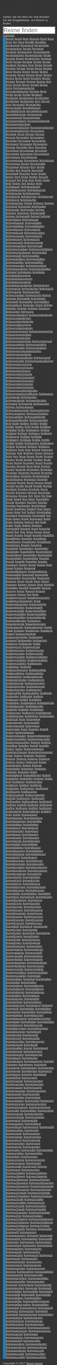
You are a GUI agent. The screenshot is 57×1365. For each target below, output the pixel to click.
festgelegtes (29, 1071)
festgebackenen (16, 821)
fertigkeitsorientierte (18, 282)
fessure (40, 591)
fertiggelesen (31, 239)
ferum (9, 462)
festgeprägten (31, 1133)
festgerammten (15, 1143)
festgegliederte (33, 959)
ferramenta (13, 45)
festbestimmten (15, 686)
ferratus (22, 65)
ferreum (21, 81)
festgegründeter (37, 972)
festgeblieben (34, 850)
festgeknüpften (15, 1041)
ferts (20, 453)
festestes (23, 771)
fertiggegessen (15, 236)
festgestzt (12, 1311)
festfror (10, 808)
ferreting (36, 78)
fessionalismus (37, 571)
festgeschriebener (41, 1222)
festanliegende (15, 624)
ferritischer (12, 101)
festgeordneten (33, 1113)
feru (15, 456)
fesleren (37, 525)
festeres (21, 758)
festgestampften (38, 1278)
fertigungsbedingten (18, 318)
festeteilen (12, 778)
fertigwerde (13, 397)
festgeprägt (31, 1130)
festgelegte (13, 1067)
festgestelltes (40, 1304)
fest (29, 594)
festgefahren (14, 883)
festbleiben (13, 702)
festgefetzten (44, 896)
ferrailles (40, 42)
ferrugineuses (14, 160)
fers (18, 170)
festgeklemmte (33, 1025)
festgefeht (44, 893)
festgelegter (13, 1071)
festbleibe (35, 699)
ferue (22, 456)
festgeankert (29, 814)
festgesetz (12, 1242)
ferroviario (25, 144)
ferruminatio (37, 163)
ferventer (11, 472)
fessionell (28, 574)
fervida (10, 485)
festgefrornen (33, 923)
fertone (36, 449)
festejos (46, 742)
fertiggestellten (35, 259)
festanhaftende (36, 617)
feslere (26, 525)
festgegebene (14, 949)
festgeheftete (14, 1002)
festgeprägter (14, 1136)
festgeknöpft (30, 1035)
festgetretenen (15, 1321)
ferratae (27, 61)
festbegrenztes (15, 653)
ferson (10, 176)
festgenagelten (15, 1097)
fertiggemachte (33, 242)
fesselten (31, 561)
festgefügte (43, 933)
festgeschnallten (16, 1202)
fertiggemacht (14, 242)
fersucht (11, 180)
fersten (33, 176)
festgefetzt (12, 896)
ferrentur (11, 74)
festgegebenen (33, 949)
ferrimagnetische (23, 88)
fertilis (21, 430)
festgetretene (14, 1317)
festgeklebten (45, 1021)
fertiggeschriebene (41, 249)
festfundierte (14, 811)
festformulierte (15, 795)
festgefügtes (14, 942)
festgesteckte (43, 1284)
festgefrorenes (15, 923)
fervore (10, 492)
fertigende (24, 206)
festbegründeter (37, 660)
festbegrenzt (14, 647)
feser (17, 512)
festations (46, 630)
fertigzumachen (16, 413)
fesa (49, 495)
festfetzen (12, 785)
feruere (48, 456)
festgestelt (12, 1307)
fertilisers (34, 433)
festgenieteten (15, 1100)
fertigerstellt (37, 213)
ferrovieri (21, 147)
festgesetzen (43, 1242)
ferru (31, 147)
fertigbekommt (36, 190)
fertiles (10, 426)
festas (48, 627)
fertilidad (11, 430)
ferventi (35, 472)
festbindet (26, 696)
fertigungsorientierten (19, 357)
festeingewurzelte (38, 739)
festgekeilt (12, 1008)
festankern (34, 620)
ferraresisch (24, 51)
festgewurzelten (35, 1353)
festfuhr (33, 808)
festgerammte (31, 1140)
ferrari (47, 55)
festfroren (22, 808)
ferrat (9, 61)
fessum (46, 587)
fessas (38, 531)
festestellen (13, 768)
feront (18, 38)
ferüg (37, 495)
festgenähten (28, 1110)
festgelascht (13, 1058)
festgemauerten (16, 1090)
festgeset (33, 1235)
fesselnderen (44, 551)
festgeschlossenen (18, 1186)
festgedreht (34, 873)
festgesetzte (45, 1245)
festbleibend (28, 702)
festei (24, 729)
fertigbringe (13, 196)
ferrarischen (32, 58)
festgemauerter (36, 1090)
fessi (49, 564)
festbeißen (12, 666)
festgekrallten (14, 1048)
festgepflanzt (33, 1123)
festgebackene (33, 818)
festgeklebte (28, 1021)
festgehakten (14, 979)
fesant (17, 499)
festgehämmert (15, 1005)
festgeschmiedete (39, 1192)
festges (42, 1166)
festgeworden (31, 1340)
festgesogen (34, 1261)
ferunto (47, 462)
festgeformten (31, 903)
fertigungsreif (42, 357)
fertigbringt (12, 199)
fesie (9, 518)
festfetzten (12, 788)
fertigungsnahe (15, 347)
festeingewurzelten (18, 742)
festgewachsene (16, 1327)
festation (19, 630)
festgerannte (14, 1146)
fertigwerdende (15, 400)
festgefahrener (15, 890)
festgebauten (30, 834)
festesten (40, 768)
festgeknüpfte (31, 1038)
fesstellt (24, 587)
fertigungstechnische (19, 374)
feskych (29, 522)
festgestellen (14, 1291)
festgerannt (33, 1143)
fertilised (11, 433)
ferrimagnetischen (17, 91)
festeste (37, 765)
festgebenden (31, 841)
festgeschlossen (39, 1179)
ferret (26, 78)
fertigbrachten (31, 193)
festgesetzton (14, 1255)
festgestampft (14, 1275)
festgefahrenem (16, 887)
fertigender (13, 209)
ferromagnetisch (16, 121)
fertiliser (22, 433)
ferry (33, 167)
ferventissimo (14, 479)
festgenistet (32, 1100)
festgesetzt (29, 1245)
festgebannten (15, 831)
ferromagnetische (38, 121)
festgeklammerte (16, 1018)
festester (11, 771)
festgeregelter (33, 1153)
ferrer (39, 74)
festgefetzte (27, 896)
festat (9, 630)
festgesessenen (16, 1235)
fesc (24, 499)
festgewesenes (33, 1337)
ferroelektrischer (16, 114)
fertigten (11, 308)
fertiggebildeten (34, 226)
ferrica (17, 84)
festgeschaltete (15, 1173)
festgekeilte (27, 1008)
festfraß (11, 798)
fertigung (44, 308)
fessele (37, 535)
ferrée (41, 167)
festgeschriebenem (41, 1219)
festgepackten (15, 1123)
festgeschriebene (17, 1219)
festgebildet (13, 844)
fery (30, 495)
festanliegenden (35, 624)
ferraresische (41, 51)
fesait (9, 499)
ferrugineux (31, 160)
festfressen (23, 798)
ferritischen (42, 97)
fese (40, 508)
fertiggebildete (15, 226)
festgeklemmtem (16, 1028)
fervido (47, 485)
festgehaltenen (15, 988)
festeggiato (13, 729)
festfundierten (31, 811)
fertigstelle (23, 298)
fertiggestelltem (15, 259)
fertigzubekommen (18, 410)
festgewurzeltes (36, 1357)
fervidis (37, 485)
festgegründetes (16, 975)
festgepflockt (14, 1127)
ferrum (25, 163)
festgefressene (33, 910)
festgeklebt (13, 1021)
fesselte (20, 561)
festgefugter (30, 929)
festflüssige (13, 791)
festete (46, 775)
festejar (35, 742)
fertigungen (13, 311)
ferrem (26, 71)
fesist (46, 518)
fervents (11, 482)
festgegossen (35, 965)
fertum (39, 453)
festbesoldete (37, 670)
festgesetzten (33, 1248)
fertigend (11, 206)
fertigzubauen (24, 407)
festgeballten (14, 824)
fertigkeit (11, 272)
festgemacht (29, 1077)
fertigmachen (30, 288)
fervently (42, 479)
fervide (19, 485)
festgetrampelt (28, 1314)
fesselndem (26, 548)
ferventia (46, 472)
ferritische (12, 97)
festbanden (25, 640)
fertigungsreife (15, 361)
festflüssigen (29, 791)
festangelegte (37, 604)
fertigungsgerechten (18, 334)
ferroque (11, 134)
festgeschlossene (17, 1182)
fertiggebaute (30, 219)
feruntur (11, 466)
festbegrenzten (15, 650)
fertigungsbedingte (41, 314)
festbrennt (28, 712)
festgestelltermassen (36, 1301)
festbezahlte (13, 693)
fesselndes (30, 554)
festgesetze (27, 1242)
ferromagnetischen (18, 127)
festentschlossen (16, 752)
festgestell (44, 1288)
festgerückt (30, 1166)
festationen (32, 630)
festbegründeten (16, 660)
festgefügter (13, 939)
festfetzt (24, 785)
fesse (46, 531)
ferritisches (27, 101)
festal (37, 601)
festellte (44, 745)
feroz (9, 42)
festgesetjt (45, 1235)
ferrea (38, 65)
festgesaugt (13, 1169)
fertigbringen (29, 196)
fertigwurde (25, 403)
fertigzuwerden (38, 420)
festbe (37, 643)
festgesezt (45, 1255)
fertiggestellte (30, 255)
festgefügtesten (16, 946)
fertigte (48, 305)
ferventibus (13, 476)
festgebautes (31, 837)
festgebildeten (15, 847)
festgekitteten (14, 1015)
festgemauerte (32, 1087)
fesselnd (36, 545)
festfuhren (45, 808)
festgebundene (15, 867)
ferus (29, 466)
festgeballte (34, 821)
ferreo (21, 74)
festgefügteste (31, 942)
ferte (31, 180)
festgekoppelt (14, 1044)
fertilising (46, 433)
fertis (21, 449)
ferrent (43, 71)
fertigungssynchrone (19, 364)
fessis (21, 581)
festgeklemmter (16, 1031)
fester (9, 755)
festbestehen (14, 676)
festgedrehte (14, 877)
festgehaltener (35, 988)
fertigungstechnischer (19, 384)
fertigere (11, 213)
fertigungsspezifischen (39, 361)
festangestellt (34, 607)
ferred (30, 68)
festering (44, 758)
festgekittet (28, 1011)
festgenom (47, 1100)
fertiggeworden (15, 265)
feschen (32, 502)
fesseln (25, 545)
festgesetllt (45, 1238)
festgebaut (31, 831)
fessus (22, 594)
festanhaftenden (16, 620)
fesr (16, 531)
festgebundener (37, 870)
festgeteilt (41, 1311)
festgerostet (33, 1163)
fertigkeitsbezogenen (19, 278)
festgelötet (39, 1074)
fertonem (47, 449)
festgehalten (28, 982)
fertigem (38, 203)
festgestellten (32, 1298)
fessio (9, 568)
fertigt (39, 305)
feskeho (18, 522)
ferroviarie (12, 144)
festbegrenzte (31, 647)
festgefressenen (16, 913)
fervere (21, 482)
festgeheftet (31, 998)
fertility (45, 439)
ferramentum (14, 48)
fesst (40, 584)
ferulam (38, 459)
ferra (21, 42)
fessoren (11, 584)
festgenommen (15, 1104)
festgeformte (14, 903)
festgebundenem (36, 867)
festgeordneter (15, 1117)
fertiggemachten (16, 245)
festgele (49, 1061)
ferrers (10, 78)
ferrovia (10, 137)
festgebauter (14, 837)
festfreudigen (30, 801)
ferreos (30, 74)
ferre (31, 65)
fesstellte (35, 587)
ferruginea (12, 150)
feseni (9, 512)
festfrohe (33, 804)
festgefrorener (34, 919)
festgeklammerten (39, 1018)
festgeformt (35, 900)
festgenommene (36, 1104)
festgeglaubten (33, 956)
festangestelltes (16, 617)
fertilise (44, 430)
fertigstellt (12, 301)
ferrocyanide (14, 107)
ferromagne (34, 114)
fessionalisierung (16, 571)
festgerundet (14, 1166)
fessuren (11, 594)
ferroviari (11, 140)
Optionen (9, 35)
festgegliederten (16, 962)
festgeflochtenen (16, 900)
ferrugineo (26, 153)
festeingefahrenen (38, 735)
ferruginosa (46, 160)
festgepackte (29, 1120)
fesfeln (31, 512)
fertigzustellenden (17, 420)
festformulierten (35, 795)
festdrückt (12, 719)
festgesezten (29, 1258)
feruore (21, 466)
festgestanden (35, 1281)
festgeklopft (33, 1031)
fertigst (46, 295)
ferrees (47, 68)
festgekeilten (43, 1008)
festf (8, 781)
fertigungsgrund (42, 341)
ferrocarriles (33, 104)
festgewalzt (30, 1334)
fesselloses (13, 545)
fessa (29, 531)
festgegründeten (16, 972)
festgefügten (31, 936)
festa (35, 594)
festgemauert (14, 1087)
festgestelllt (13, 1294)
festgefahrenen (36, 887)
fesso (37, 581)
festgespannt (14, 1265)
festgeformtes (32, 906)
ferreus (31, 81)
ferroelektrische (16, 111)
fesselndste (45, 554)
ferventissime (40, 476)
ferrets (46, 78)
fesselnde (12, 548)
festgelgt (26, 1074)
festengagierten (34, 748)
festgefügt (28, 933)
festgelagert (40, 1048)
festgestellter (14, 1301)
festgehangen (14, 998)
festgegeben (34, 946)
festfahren (18, 781)
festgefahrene (31, 883)
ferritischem (26, 97)
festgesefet (45, 1228)
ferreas (20, 68)
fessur (21, 591)
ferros (21, 134)
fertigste (11, 298)
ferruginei (41, 150)
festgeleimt (45, 1071)
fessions (11, 581)
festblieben (37, 709)
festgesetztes (31, 1252)
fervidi (28, 485)
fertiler (44, 423)
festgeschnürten (36, 1205)
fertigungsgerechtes (18, 341)
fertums (48, 453)
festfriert (11, 804)
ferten (38, 180)
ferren (35, 71)
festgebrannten (15, 860)
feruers (10, 459)
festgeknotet (14, 1035)
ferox (50, 38)
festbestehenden (16, 679)
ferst (17, 176)
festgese (31, 1228)
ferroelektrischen (37, 111)
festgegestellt (33, 952)
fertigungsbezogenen (19, 328)
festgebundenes (16, 873)
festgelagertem (32, 1051)
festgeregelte (44, 1150)
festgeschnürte (15, 1205)
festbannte (25, 643)
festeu (49, 778)
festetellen (26, 778)
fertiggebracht (14, 229)
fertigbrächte (28, 199)
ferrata (17, 61)
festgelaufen (30, 1058)
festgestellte (43, 1294)
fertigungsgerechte (41, 331)
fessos (32, 584)
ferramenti (26, 45)
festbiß (24, 699)
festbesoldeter (34, 673)
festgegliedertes (16, 965)
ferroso (30, 134)
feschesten (24, 505)
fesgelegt (11, 515)
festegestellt (31, 722)
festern (20, 762)
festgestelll (46, 1291)
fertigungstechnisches (20, 387)
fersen (42, 173)
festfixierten (27, 788)
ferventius (30, 479)
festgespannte (32, 1265)
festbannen (40, 640)
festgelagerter (33, 1054)
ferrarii (20, 58)
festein (10, 732)
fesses (41, 564)
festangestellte (15, 610)
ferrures (25, 167)
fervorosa (44, 492)
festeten (39, 778)
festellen (23, 745)
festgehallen (43, 979)
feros (43, 38)
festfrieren (45, 801)
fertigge (45, 216)
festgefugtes (14, 933)
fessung (11, 591)
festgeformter (14, 906)
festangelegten (15, 607)
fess (22, 531)
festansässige (14, 627)
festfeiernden (34, 781)
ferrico (26, 84)
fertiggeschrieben (17, 249)
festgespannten (16, 1268)
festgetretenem (33, 1317)
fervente (20, 469)
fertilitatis (25, 439)
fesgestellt (38, 515)
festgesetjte (13, 1238)
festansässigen (33, 627)
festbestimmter (35, 686)
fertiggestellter (15, 262)
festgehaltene (14, 985)
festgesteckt (26, 1284)
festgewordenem (36, 1344)
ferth (9, 183)
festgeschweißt (15, 1228)
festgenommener (40, 1107)
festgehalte (13, 982)
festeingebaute (24, 732)
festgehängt (33, 1005)
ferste (24, 176)
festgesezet (31, 1255)
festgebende (14, 841)
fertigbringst (45, 196)
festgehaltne (14, 995)
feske (9, 522)
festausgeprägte (25, 633)
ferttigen (28, 453)
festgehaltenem (34, 985)
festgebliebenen (35, 854)
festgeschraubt (15, 1209)
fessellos (27, 538)
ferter (46, 180)
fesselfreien (13, 538)
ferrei (9, 71)
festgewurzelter (15, 1357)
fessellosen (29, 541)
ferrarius (46, 58)
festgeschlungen (40, 1189)
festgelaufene (14, 1061)
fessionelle (41, 574)
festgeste (11, 1284)
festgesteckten (15, 1288)
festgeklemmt (14, 1025)
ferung (18, 462)
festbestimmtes (15, 689)
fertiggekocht (34, 236)
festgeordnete (14, 1113)
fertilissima (12, 436)
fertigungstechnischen (20, 380)
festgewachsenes (39, 1330)
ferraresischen (15, 55)
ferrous (39, 134)
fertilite (36, 439)
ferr (15, 42)
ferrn (38, 101)
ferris (43, 91)
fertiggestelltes (34, 262)
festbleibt (11, 709)
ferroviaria (24, 140)
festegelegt (33, 719)
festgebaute (13, 834)
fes (43, 495)
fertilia (35, 426)
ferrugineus (13, 157)
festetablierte (14, 775)
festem (10, 748)
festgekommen (35, 1041)
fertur (9, 456)
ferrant (27, 48)
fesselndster (30, 558)
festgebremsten (16, 864)
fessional (29, 568)
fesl (37, 522)
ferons (10, 38)
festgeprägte (14, 1133)
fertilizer (32, 446)
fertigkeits (38, 272)
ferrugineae (27, 150)
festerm (10, 762)
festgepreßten (15, 1130)
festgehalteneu (34, 992)
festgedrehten (31, 877)
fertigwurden (41, 403)
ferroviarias (38, 140)
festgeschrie (13, 1215)
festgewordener (37, 1347)
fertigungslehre (15, 344)
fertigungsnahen (36, 347)
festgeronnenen (35, 1159)
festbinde (46, 693)
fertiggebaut (13, 219)
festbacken (36, 637)
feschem (20, 502)
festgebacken (14, 818)
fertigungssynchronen (19, 367)
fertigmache (13, 288)
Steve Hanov (34, 1363)
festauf (10, 633)
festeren (40, 755)
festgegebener (15, 952)
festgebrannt (29, 857)
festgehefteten (32, 1002)
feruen (30, 456)
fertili (28, 426)
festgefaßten (29, 893)
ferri (48, 81)
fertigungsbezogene (18, 324)
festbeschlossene (17, 670)
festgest (11, 1271)
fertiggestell (39, 252)
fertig (39, 183)
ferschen (24, 173)
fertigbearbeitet (30, 186)
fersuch (43, 176)
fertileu (19, 426)
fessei (9, 535)
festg (9, 814)
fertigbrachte (14, 193)
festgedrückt (14, 880)
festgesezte (13, 1258)
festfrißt (22, 804)
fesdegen (20, 508)
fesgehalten (43, 512)
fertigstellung (14, 305)
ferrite (9, 94)
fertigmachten (31, 291)
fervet (30, 482)
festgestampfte (33, 1275)
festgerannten (31, 1146)
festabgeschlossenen (19, 601)
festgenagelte (31, 1094)
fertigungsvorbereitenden (22, 390)
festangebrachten (17, 604)
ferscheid (37, 170)
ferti (24, 183)
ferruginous (13, 163)
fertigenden (38, 206)
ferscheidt (12, 173)
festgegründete (33, 969)
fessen (23, 564)
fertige (28, 203)
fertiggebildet (33, 222)
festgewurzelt (35, 1350)
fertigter (22, 308)
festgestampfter (16, 1281)
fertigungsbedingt (17, 314)
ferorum (35, 38)
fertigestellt (23, 216)
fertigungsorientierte (18, 354)
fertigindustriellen (40, 268)
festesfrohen (14, 765)
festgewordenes (16, 1350)
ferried (35, 84)
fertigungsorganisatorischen (23, 351)
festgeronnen (29, 1156)
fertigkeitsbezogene (18, 275)
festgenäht (12, 1110)
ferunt (39, 462)
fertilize (10, 446)
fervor (44, 489)
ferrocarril (19, 104)
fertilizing (11, 449)
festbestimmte (15, 683)
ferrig (9, 88)
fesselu (42, 561)
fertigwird (11, 403)
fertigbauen (13, 186)
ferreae (47, 65)
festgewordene (15, 1344)
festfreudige (13, 801)
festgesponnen (35, 1268)
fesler (17, 525)
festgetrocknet (15, 1324)
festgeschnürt (36, 1202)
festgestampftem (16, 1278)
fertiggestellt (13, 255)
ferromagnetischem (18, 124)
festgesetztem (15, 1248)
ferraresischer (33, 55)
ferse (34, 173)
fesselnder (12, 551)
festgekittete (44, 1011)
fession (18, 568)
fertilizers (44, 446)
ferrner (46, 101)
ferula (19, 459)
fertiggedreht (32, 229)
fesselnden (41, 548)
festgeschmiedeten (18, 1196)
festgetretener (34, 1321)
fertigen (49, 203)
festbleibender (34, 706)
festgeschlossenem (41, 1182)
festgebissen (33, 847)
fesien (16, 518)
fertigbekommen (16, 190)
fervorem (21, 492)
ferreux (40, 81)
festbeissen (34, 663)
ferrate (37, 61)
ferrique (34, 91)
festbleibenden (15, 706)
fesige (25, 518)
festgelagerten (15, 1054)
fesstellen (12, 587)
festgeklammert (34, 1015)
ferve (37, 466)
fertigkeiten (24, 272)
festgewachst (14, 1334)
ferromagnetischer (42, 127)
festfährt (46, 811)
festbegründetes (16, 663)
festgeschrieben (32, 1215)
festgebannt (13, 827)
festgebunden (35, 864)
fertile (15, 423)
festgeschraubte (36, 1209)
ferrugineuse (29, 157)
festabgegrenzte (16, 597)
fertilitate (36, 436)
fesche (10, 502)
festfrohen (45, 804)
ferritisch (36, 94)
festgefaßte (13, 893)
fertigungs (27, 311)
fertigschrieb (33, 295)
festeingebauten (16, 735)
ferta (25, 180)
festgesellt (12, 1232)
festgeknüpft (14, 1038)
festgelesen (13, 1074)
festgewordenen (16, 1347)
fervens (46, 466)
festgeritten (13, 1156)
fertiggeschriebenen (18, 252)
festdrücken (46, 716)
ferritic (18, 94)
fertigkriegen (41, 285)
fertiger (39, 209)
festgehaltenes (15, 992)
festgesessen (28, 1232)
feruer (39, 456)
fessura (30, 591)
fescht (9, 508)
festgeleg (11, 1064)
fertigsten (29, 305)
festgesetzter (14, 1252)
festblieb (23, 709)
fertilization (47, 443)
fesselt (10, 561)
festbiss (38, 696)
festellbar (11, 745)
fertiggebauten (15, 222)
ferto (28, 449)
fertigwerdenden (36, 400)
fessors (22, 584)
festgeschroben (40, 1225)
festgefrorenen (15, 919)
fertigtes (33, 308)
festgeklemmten (38, 1028)
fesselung (12, 564)
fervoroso (12, 495)
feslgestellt (12, 528)
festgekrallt (31, 1044)
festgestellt (28, 1294)
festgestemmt (28, 1307)
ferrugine (40, 147)
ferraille (29, 42)
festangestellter (36, 614)
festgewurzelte (15, 1353)
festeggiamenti (15, 725)
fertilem (24, 423)
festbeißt (25, 666)
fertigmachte (14, 291)
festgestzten (26, 1311)
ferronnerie (37, 130)
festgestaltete (25, 1271)
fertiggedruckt (14, 232)
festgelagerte (14, 1051)
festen (19, 748)
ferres (18, 78)
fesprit (10, 531)
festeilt (44, 729)
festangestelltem (35, 610)
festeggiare (32, 725)
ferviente (34, 489)
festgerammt (14, 1140)
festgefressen (14, 910)
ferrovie (10, 147)
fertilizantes (31, 443)
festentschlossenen (40, 752)
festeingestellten (16, 739)
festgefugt (26, 926)
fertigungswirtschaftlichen (22, 393)
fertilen (34, 423)
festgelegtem (29, 1067)
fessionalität (13, 574)
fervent (10, 469)
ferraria (10, 58)
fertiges (10, 216)
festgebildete (29, 844)
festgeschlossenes (18, 1189)
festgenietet (33, 1097)
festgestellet (30, 1291)
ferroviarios (40, 144)
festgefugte (40, 926)
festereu (32, 758)
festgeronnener (15, 1163)
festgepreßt (46, 1127)
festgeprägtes (32, 1136)
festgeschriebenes (17, 1225)
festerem (29, 755)
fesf (24, 512)
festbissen (12, 699)
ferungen (28, 462)
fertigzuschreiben (37, 413)
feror (26, 38)
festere (18, 755)
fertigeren (23, 213)
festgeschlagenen (17, 1179)
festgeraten (13, 1150)
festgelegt (40, 1064)
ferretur (10, 81)
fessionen (43, 578)
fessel (28, 535)
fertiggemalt (34, 245)
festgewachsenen (38, 1327)
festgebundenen (16, 870)
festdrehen (31, 716)
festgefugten (14, 929)
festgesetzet (13, 1245)
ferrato (46, 61)
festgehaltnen (31, 995)
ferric (9, 84)
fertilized (21, 446)
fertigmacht (46, 288)
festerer (11, 758)
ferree (38, 68)
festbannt (12, 643)
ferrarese (38, 48)
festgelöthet (13, 1077)
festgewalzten (14, 1337)
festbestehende (33, 676)
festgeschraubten (17, 1212)
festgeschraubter (39, 1212)
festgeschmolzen (41, 1196)
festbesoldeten (15, 673)
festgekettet (13, 1011)
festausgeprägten (17, 637)
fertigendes (27, 209)
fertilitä (10, 443)
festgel (28, 1048)
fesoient (25, 528)
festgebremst (34, 860)
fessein (18, 535)
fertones (11, 453)
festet (33, 771)
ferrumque (12, 167)
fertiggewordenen (17, 268)
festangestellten (16, 614)
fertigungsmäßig (36, 344)
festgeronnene (15, 1159)
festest (27, 765)
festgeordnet (46, 1110)
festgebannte (30, 827)
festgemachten (33, 1081)
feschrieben (38, 505)
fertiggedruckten (34, 232)
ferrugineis (12, 153)
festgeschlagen (15, 1176)
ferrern (47, 74)
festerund (32, 762)
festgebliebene (15, 854)
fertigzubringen (39, 410)
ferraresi (11, 51)
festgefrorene (14, 916)
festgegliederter (37, 962)
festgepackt (13, 1120)
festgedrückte (31, 880)
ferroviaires (37, 137)
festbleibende (45, 702)
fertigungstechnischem (20, 377)
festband (11, 640)
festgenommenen (17, 1107)
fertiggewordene (36, 265)
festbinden (12, 696)
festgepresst (31, 1127)
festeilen (33, 729)
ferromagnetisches (18, 130)
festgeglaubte (14, 956)
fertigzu (10, 407)
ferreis (17, 71)
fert (19, 180)
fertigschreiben (15, 295)
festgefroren (35, 913)
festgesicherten (15, 1261)
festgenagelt (14, 1094)
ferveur (39, 482)
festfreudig (38, 798)
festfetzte (36, 785)
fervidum (11, 489)
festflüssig (41, 788)
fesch (31, 499)
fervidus (23, 489)
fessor (45, 581)
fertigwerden (29, 397)
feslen (9, 525)
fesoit (34, 528)
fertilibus (45, 426)
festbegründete (15, 656)
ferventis (26, 476)
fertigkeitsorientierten (19, 285)
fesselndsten (14, 558)
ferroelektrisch (32, 107)
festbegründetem (36, 656)
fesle (43, 522)
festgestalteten (44, 1271)
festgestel (31, 1288)
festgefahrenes (34, 890)
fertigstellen (38, 298)
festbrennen (13, 712)
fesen (47, 508)
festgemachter (15, 1084)
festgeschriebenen (17, 1222)
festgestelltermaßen (18, 1304)
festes (42, 762)
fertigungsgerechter (18, 337)
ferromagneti (14, 117)
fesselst (44, 558)
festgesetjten (29, 1238)
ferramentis (41, 45)
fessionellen (13, 578)
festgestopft (45, 1307)
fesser (32, 564)
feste (22, 719)
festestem (27, 768)
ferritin (27, 94)
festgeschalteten (36, 1173)
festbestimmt (36, 679)
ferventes (24, 472)
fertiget (35, 216)
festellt (34, 745)
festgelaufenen (33, 1061)
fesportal (44, 528)
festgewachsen (34, 1324)
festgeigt (47, 1005)
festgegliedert (14, 959)
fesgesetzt (24, 515)
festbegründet (34, 653)
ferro (9, 104)
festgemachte (14, 1081)
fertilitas (25, 436)
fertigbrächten (14, 203)
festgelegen (25, 1064)
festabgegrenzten (38, 597)
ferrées (10, 170)
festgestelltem (15, 1298)
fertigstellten (41, 301)
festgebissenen (15, 850)
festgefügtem (14, 936)
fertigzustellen (15, 416)
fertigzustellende (34, 416)
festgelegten (46, 1067)
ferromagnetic (31, 117)
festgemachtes (34, 1084)
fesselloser (44, 541)
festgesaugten (31, 1169)
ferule (47, 459)
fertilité (19, 443)
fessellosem (13, 541)
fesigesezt (36, 518)
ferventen (46, 469)
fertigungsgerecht (17, 331)
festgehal (29, 979)
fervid (48, 482)
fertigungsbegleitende (19, 321)
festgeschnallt (14, 1199)
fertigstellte (26, 301)
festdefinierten (15, 716)
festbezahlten (30, 693)
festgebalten (31, 824)
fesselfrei (48, 535)
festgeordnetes (34, 1117)
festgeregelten (15, 1153)
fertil (8, 423)
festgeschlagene (36, 1176)
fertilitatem (12, 439)
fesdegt (32, 508)
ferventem (33, 469)
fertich (31, 183)
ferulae (28, 459)
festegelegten (14, 722)
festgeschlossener (42, 1186)
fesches (11, 505)
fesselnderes (14, 554)
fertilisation (33, 430)
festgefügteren (31, 939)
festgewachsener (17, 1330)
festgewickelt (14, 1340)
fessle (29, 581)
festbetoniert (34, 689)
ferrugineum (41, 153)
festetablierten (32, 775)
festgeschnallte (33, 1199)
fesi (48, 515)
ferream (11, 68)
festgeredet (28, 1150)
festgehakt (34, 975)
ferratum (11, 65)
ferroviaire (22, 137)
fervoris (32, 492)
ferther (16, 183)
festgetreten (45, 1314)
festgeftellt (12, 926)
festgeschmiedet (16, 1192)
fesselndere (27, 551)
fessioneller (29, 578)
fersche (26, 170)
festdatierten (43, 712)
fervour (23, 495)
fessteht (49, 584)
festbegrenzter (35, 650)
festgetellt (12, 1314)
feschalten (42, 499)
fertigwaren (46, 393)
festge (17, 814)
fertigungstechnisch (18, 370)
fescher (42, 502)
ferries (44, 84)
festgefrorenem (33, 916)
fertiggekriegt (14, 239)
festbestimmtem (35, 683)
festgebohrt (13, 857)
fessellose (39, 538)
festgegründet (14, 969)
